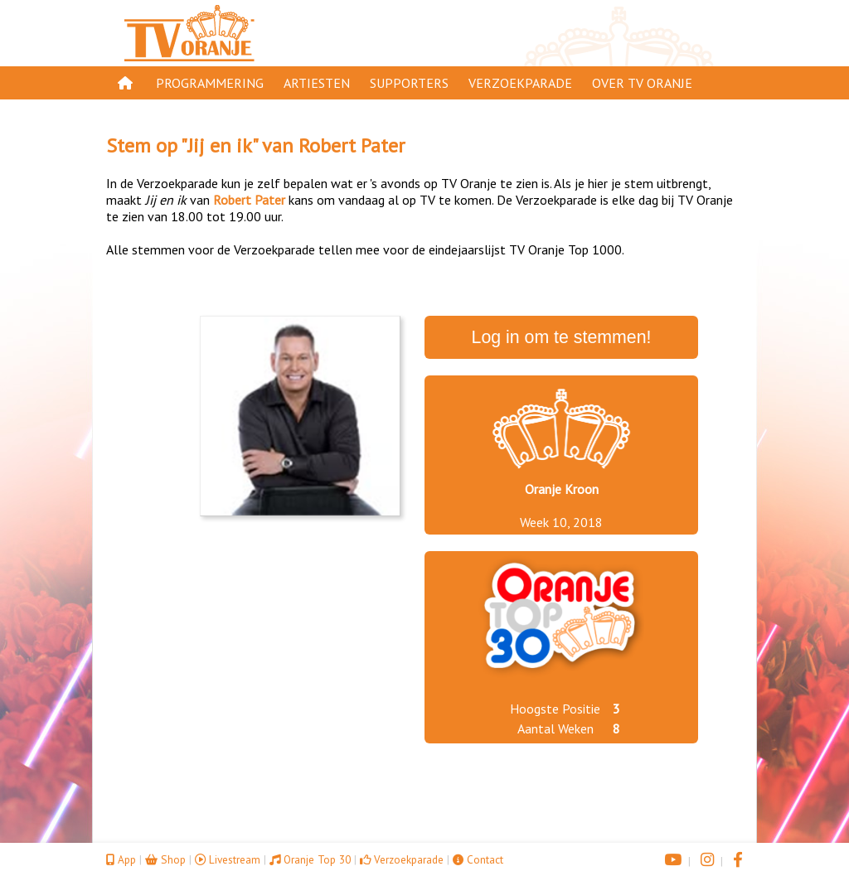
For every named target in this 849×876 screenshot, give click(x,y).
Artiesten (317, 83)
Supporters (409, 83)
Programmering (210, 83)
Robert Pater (351, 145)
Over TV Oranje (642, 83)
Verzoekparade (520, 83)
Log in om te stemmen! (562, 337)
